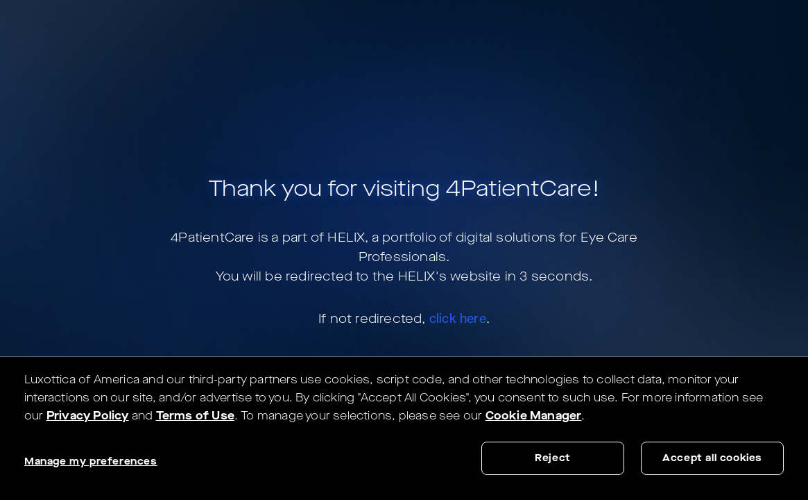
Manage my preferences (90, 461)
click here (457, 318)
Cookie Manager (533, 415)
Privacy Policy (87, 415)
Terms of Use (195, 415)
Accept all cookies (712, 458)
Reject (553, 458)
